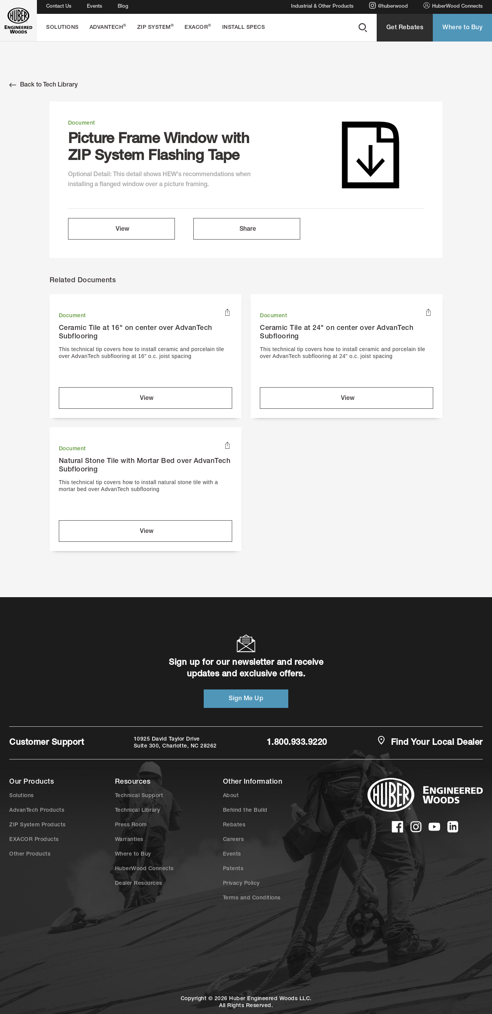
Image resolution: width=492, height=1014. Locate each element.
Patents (233, 869)
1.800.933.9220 (297, 743)
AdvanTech (108, 27)
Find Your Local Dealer (430, 742)
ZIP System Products (37, 825)
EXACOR (197, 27)
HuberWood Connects (453, 5)
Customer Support (46, 743)
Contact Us (58, 6)
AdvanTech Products (36, 810)
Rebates (234, 825)
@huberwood (388, 5)
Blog (123, 6)
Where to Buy (462, 28)
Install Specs (243, 27)
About (231, 796)
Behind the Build (245, 810)
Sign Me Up (246, 699)
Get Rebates (405, 28)
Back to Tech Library (43, 85)
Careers (233, 840)
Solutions (62, 27)
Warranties (129, 840)
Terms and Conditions (252, 898)
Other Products (29, 854)
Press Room (131, 825)
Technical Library (137, 810)
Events (94, 6)
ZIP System (155, 27)
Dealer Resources (138, 883)
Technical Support (139, 796)
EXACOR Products (34, 840)
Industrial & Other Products (322, 6)
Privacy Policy (241, 883)
